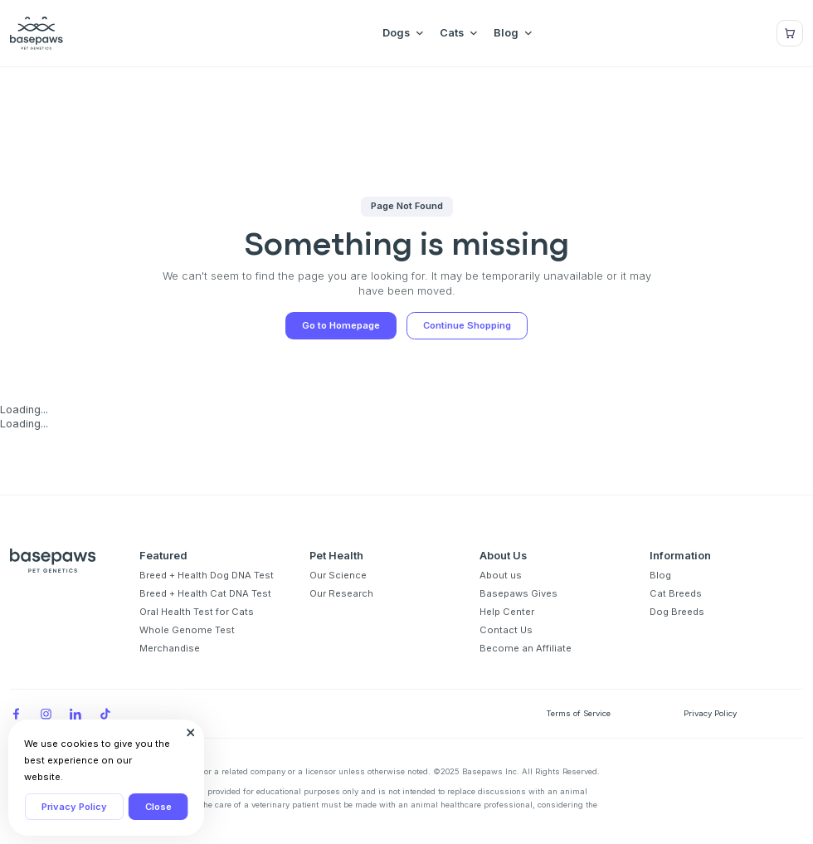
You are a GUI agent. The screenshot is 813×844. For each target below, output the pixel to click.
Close (158, 806)
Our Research (341, 593)
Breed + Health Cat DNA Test (205, 593)
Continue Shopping (467, 325)
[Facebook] (16, 713)
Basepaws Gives (518, 593)
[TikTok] (105, 713)
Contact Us (506, 630)
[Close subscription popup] (191, 733)
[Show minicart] (789, 33)
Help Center (507, 611)
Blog (660, 575)
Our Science (338, 575)
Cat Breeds (676, 593)
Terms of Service (578, 713)
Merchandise (169, 648)
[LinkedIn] (75, 713)
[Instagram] (45, 713)
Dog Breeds (677, 611)
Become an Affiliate (526, 648)
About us (501, 575)
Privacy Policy (74, 806)
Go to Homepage (341, 325)
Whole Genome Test (187, 630)
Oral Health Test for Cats (196, 611)
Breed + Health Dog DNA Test (206, 575)
